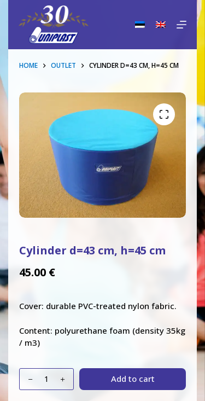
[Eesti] (140, 24)
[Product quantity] (46, 379)
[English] (161, 24)
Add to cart (133, 378)
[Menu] (181, 25)
